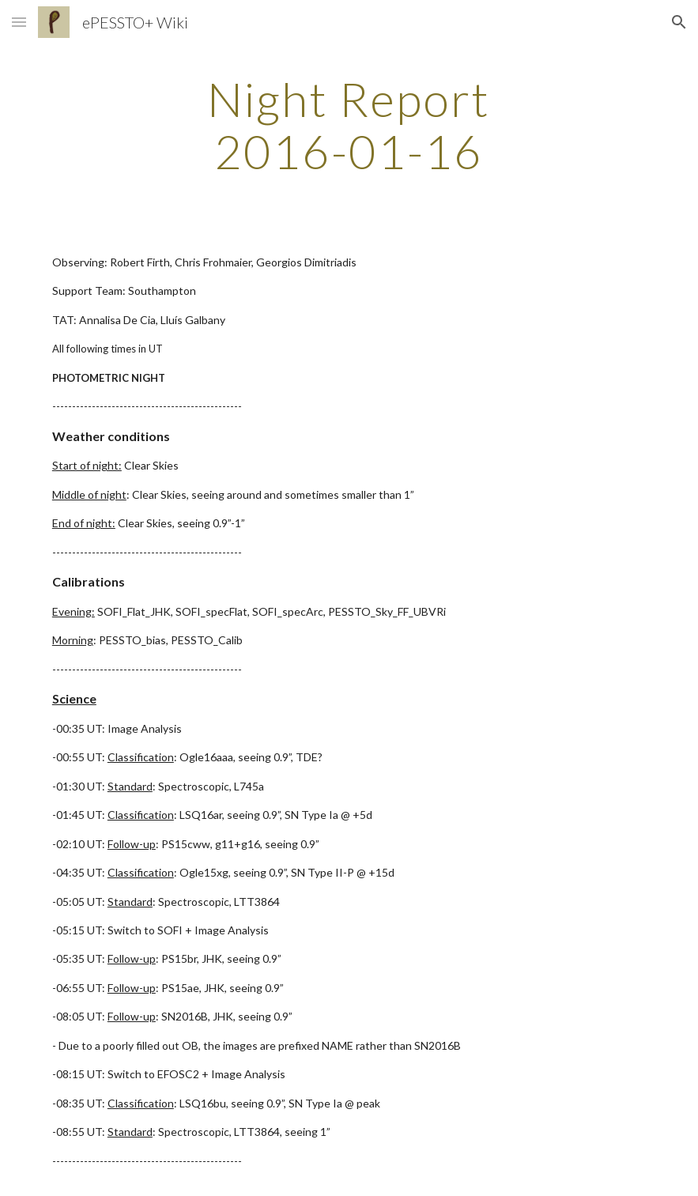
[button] (19, 21)
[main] (349, 124)
